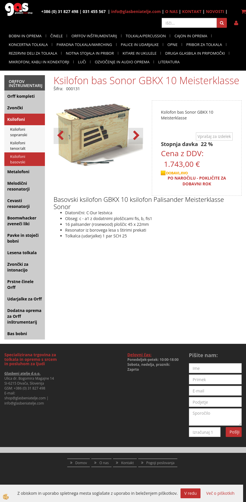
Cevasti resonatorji (18, 203)
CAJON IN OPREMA (190, 35)
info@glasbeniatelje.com (136, 11)
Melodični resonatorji (18, 186)
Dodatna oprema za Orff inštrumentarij (24, 316)
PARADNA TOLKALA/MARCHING (84, 44)
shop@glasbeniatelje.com (25, 398)
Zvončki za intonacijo (17, 267)
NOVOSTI (215, 11)
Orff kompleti (21, 96)
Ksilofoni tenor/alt (17, 145)
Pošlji (234, 432)
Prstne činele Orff (20, 284)
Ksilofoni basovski (17, 159)
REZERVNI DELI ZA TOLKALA (33, 53)
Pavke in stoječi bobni (23, 238)
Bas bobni (17, 333)
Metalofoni (18, 171)
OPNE (172, 44)
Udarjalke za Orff (24, 299)
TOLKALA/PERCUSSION (146, 35)
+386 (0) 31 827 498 (29, 388)
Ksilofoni (16, 119)
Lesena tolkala (22, 252)
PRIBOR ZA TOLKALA (204, 44)
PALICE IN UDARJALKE (140, 44)
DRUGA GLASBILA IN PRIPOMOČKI (195, 53)
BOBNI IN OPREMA (25, 35)
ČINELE (56, 35)
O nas (104, 462)
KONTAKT (191, 11)
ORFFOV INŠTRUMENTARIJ (94, 35)
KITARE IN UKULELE (139, 53)
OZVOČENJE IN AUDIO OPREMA (122, 61)
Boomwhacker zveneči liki (22, 220)
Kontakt (127, 462)
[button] (135, 136)
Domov (81, 462)
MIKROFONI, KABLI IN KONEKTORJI (39, 61)
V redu (190, 493)
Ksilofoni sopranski (18, 132)
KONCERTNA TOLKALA (28, 44)
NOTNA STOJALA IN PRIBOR (90, 53)
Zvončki (15, 107)
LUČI (82, 61)
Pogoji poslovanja (160, 462)
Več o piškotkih (220, 493)
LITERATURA (169, 61)
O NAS (171, 11)
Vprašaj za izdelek (214, 136)
